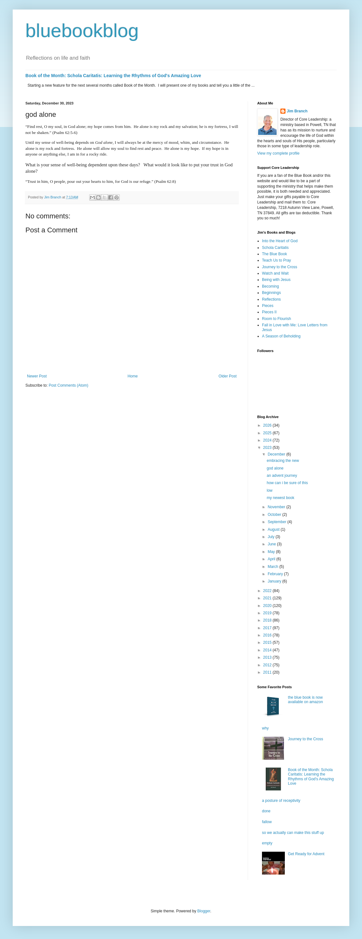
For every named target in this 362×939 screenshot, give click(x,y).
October (275, 514)
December (277, 454)
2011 (268, 672)
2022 (268, 591)
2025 (268, 433)
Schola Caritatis (275, 247)
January (275, 581)
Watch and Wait (275, 273)
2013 (268, 657)
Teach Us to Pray (276, 260)
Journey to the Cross (279, 267)
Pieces (267, 305)
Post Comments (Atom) (68, 385)
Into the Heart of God (280, 241)
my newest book (280, 498)
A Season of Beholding (281, 336)
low (269, 490)
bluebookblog (82, 30)
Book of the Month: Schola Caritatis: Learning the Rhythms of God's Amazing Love (113, 75)
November (277, 507)
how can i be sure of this (287, 483)
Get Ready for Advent (306, 854)
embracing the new (283, 460)
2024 (268, 440)
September (277, 522)
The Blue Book (274, 254)
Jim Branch (297, 111)
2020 (268, 605)
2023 (268, 447)
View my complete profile (278, 153)
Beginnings (271, 292)
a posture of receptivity (281, 800)
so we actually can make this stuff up (293, 832)
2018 (268, 620)
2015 (268, 642)
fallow (267, 822)
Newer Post (37, 376)
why (265, 728)
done (266, 811)
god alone (275, 468)
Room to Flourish (276, 318)
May (272, 551)
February (276, 574)
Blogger (203, 911)
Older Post (227, 376)
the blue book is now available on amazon (305, 699)
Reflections (271, 299)
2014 (268, 650)
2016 (268, 635)
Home (133, 376)
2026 (268, 425)
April (272, 559)
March (273, 566)
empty (267, 843)
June (272, 544)
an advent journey (282, 475)
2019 (268, 613)
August (274, 529)
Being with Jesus (276, 279)
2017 (268, 628)
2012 (268, 665)
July (272, 537)
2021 (268, 598)
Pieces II (269, 312)
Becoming (270, 286)
